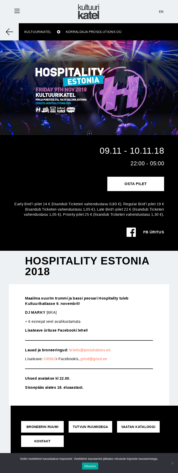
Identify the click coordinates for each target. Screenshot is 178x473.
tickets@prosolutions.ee (90, 350)
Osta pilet (135, 184)
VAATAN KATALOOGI (138, 427)
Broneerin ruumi (42, 427)
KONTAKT (42, 441)
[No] (172, 463)
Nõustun (90, 466)
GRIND (50, 359)
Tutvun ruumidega (90, 427)
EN (161, 11)
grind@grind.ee (93, 359)
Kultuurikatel (37, 32)
